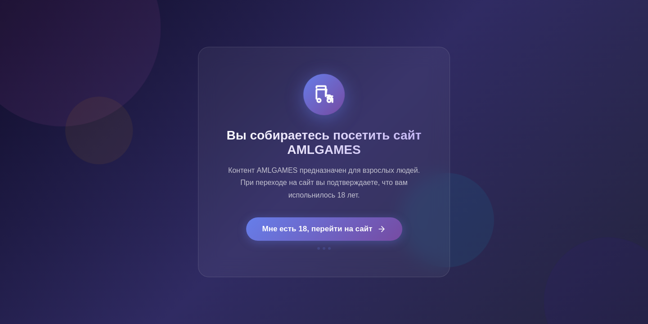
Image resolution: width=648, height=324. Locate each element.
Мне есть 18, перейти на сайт (324, 229)
